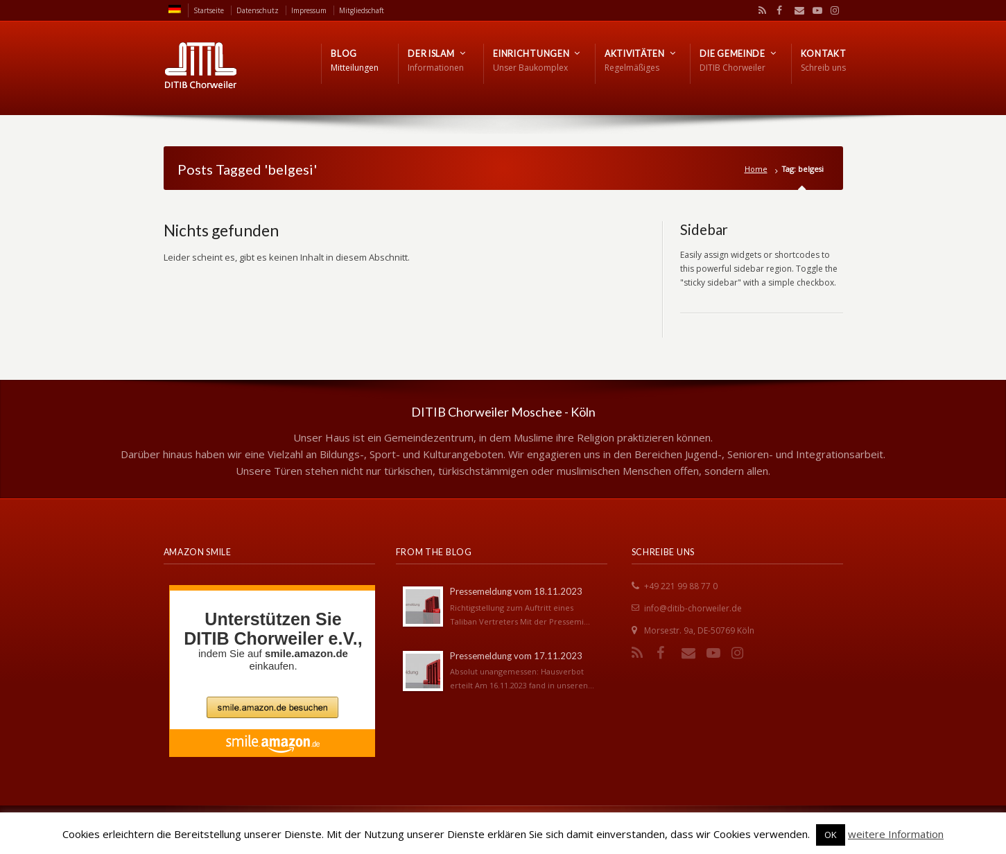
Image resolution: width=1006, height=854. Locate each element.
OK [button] (830, 834)
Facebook (778, 10)
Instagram (831, 10)
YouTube (814, 10)
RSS (759, 10)
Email (796, 10)
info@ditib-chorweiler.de (693, 608)
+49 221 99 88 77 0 (681, 586)
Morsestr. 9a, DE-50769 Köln (699, 630)
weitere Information (896, 834)
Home (756, 169)
